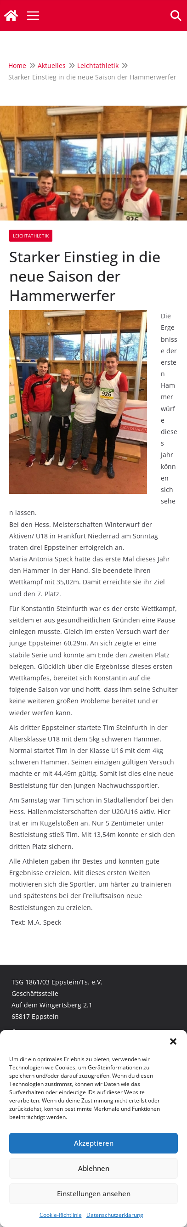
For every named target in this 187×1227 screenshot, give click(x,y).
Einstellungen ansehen (93, 1193)
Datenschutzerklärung (114, 1215)
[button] (173, 1041)
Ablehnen (93, 1168)
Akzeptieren (93, 1143)
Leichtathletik (31, 235)
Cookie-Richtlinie (61, 1215)
